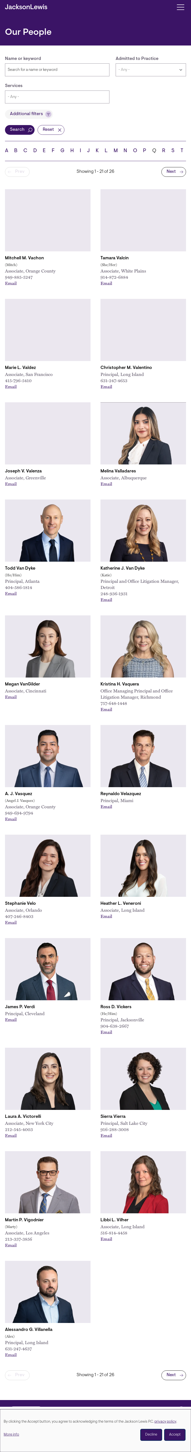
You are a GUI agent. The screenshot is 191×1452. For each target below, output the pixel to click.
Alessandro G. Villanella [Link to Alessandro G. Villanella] (28, 1330)
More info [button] (11, 1435)
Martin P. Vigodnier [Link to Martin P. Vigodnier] (24, 1220)
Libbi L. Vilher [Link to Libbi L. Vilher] (114, 1220)
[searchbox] (57, 97)
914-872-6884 (114, 277)
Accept (175, 1435)
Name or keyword (23, 59)
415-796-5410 (18, 380)
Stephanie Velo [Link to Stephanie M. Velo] (20, 904)
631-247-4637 (18, 1348)
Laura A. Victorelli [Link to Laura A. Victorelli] (23, 1117)
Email (11, 283)
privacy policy (165, 1422)
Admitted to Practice (137, 59)
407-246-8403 (19, 916)
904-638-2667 (114, 1026)
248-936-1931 (114, 593)
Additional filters (26, 114)
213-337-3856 (18, 1239)
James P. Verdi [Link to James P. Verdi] (20, 1007)
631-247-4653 (113, 380)
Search (17, 130)
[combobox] (57, 97)
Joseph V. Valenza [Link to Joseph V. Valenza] (23, 471)
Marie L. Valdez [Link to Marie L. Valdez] (20, 368)
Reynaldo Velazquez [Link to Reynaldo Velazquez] (120, 794)
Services (14, 86)
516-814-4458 (113, 1232)
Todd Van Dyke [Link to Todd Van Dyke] (20, 568)
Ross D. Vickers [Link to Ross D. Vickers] (116, 1007)
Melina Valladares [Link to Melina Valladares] (118, 471)
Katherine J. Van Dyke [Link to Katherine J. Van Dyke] (122, 568)
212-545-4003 (19, 1129)
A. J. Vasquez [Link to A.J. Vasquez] (18, 794)
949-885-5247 (19, 277)
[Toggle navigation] (180, 6)
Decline (151, 1435)
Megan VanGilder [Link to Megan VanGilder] (22, 684)
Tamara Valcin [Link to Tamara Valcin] (114, 258)
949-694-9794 (19, 813)
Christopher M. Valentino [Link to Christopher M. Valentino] (126, 368)
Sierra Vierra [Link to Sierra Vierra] (113, 1117)
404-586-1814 (18, 587)
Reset (48, 130)
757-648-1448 (113, 703)
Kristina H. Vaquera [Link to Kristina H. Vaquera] (119, 684)
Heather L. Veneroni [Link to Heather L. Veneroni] (120, 904)
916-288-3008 (114, 1129)
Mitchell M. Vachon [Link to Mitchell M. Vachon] (24, 258)
